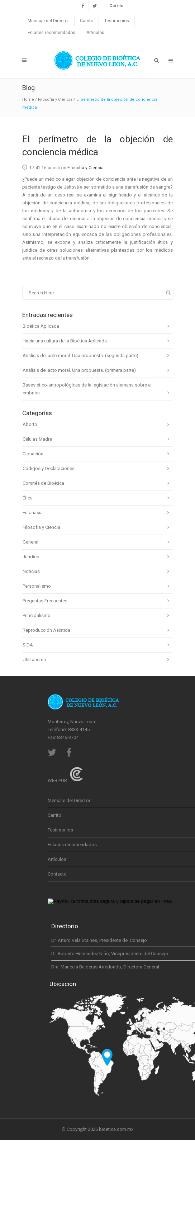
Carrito (86, 20)
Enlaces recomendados (51, 32)
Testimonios (116, 20)
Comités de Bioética (43, 483)
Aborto (30, 424)
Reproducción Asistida (46, 630)
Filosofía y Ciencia (55, 99)
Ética (28, 498)
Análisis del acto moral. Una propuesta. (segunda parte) (80, 355)
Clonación (33, 453)
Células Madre (37, 439)
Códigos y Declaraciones (49, 468)
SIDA (28, 645)
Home (28, 99)
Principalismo (37, 615)
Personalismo (37, 586)
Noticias (31, 571)
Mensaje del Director (48, 20)
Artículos (95, 32)
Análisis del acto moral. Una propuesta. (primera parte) (79, 370)
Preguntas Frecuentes (45, 600)
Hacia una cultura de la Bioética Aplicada (65, 340)
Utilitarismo (34, 659)
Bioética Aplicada (41, 326)
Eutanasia (33, 512)
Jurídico (31, 556)
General (30, 542)
